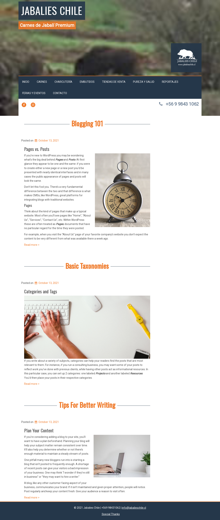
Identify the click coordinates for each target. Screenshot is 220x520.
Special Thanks (111, 514)
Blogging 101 (87, 123)
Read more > (31, 244)
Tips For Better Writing (87, 405)
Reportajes (170, 81)
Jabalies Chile (51, 10)
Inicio (25, 81)
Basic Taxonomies (87, 266)
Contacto (60, 93)
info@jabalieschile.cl (134, 507)
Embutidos (87, 81)
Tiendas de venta (113, 81)
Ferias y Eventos (33, 93)
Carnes (42, 81)
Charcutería (63, 81)
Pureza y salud (143, 81)
